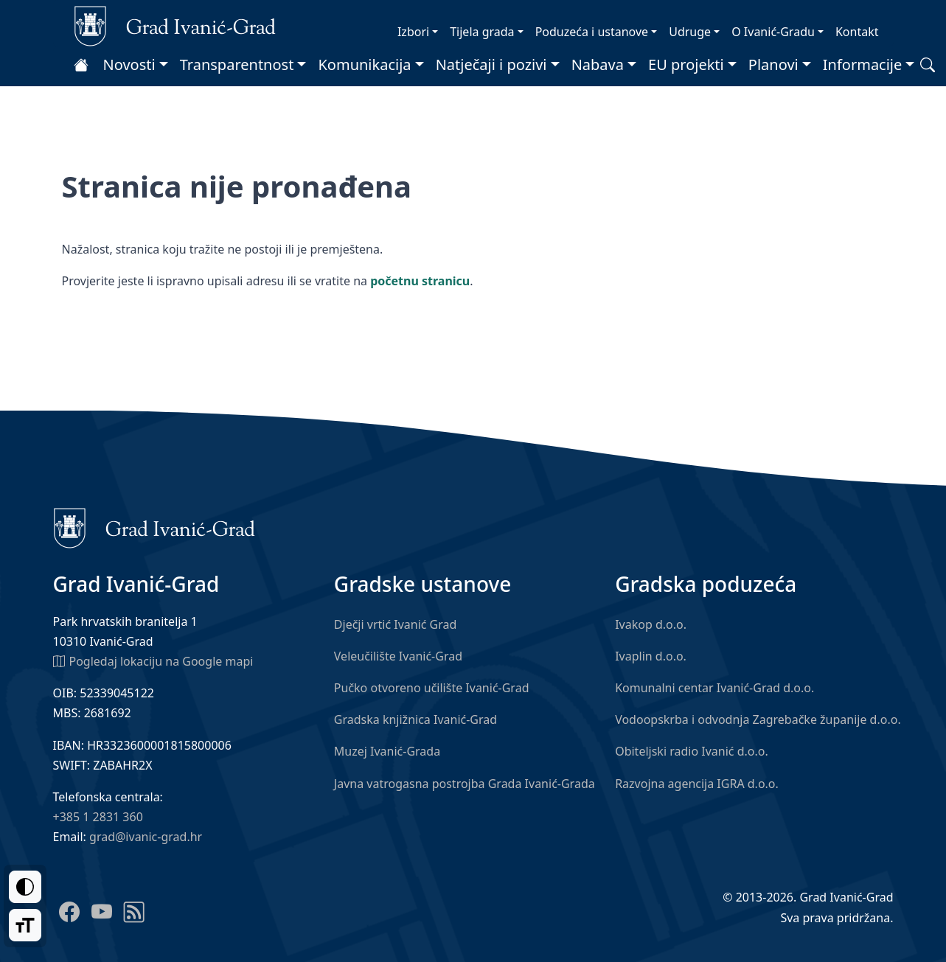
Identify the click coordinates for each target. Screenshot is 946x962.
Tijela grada (482, 32)
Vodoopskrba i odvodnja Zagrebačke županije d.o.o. (758, 719)
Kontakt (857, 32)
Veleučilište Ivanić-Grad (398, 656)
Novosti (129, 64)
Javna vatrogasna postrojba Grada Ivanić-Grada (464, 783)
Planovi (773, 64)
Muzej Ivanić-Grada (387, 751)
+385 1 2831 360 (98, 817)
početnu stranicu (420, 281)
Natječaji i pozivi (491, 64)
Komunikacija (364, 64)
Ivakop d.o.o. (650, 624)
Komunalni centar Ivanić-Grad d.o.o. (714, 688)
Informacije (862, 64)
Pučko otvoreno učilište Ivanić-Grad (431, 688)
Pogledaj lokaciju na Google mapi (153, 660)
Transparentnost (237, 64)
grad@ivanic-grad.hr (145, 837)
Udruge (690, 32)
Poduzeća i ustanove (591, 32)
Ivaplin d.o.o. (650, 656)
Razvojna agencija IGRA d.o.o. (697, 783)
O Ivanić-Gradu (773, 32)
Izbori (413, 32)
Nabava (597, 64)
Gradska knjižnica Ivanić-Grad (415, 719)
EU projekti (686, 64)
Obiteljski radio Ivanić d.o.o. (691, 751)
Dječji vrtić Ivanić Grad (395, 624)
